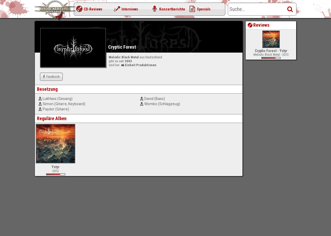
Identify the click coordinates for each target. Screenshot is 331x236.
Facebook (51, 76)
